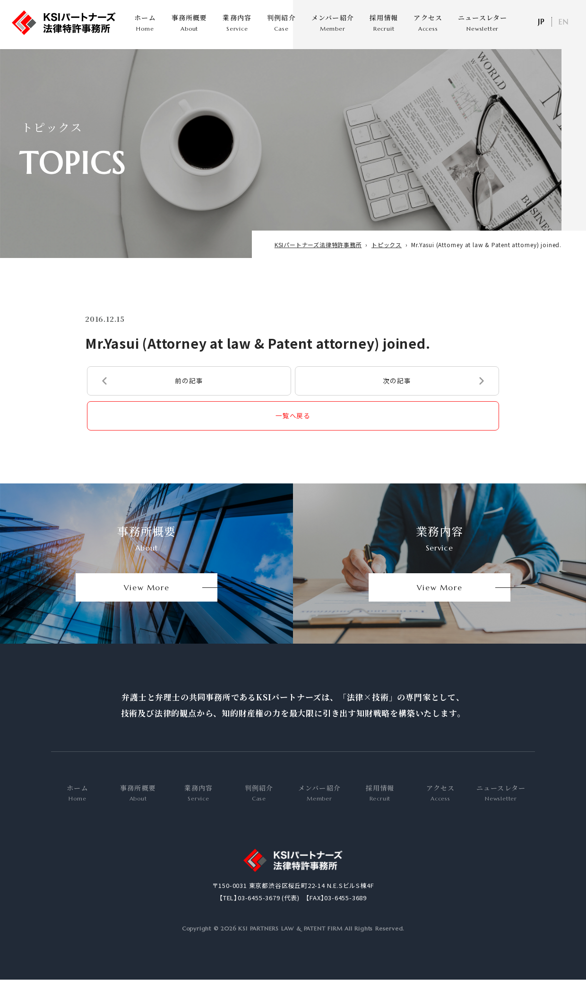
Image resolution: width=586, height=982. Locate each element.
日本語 (541, 21)
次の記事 (397, 391)
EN (563, 21)
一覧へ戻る (293, 427)
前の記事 (189, 391)
